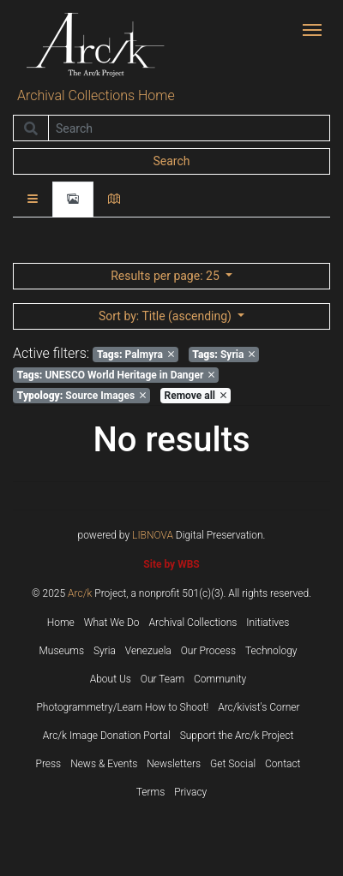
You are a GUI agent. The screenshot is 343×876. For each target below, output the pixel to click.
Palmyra (135, 355)
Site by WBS (171, 564)
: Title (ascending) (166, 316)
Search (171, 161)
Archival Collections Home (96, 95)
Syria (223, 355)
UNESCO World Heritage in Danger (116, 375)
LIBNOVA (152, 535)
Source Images (81, 396)
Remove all (195, 396)
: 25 (166, 276)
